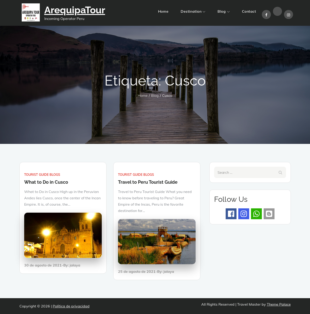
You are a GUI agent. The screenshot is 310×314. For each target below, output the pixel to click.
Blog (224, 11)
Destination (193, 11)
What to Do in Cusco (46, 182)
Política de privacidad (71, 306)
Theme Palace (279, 304)
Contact (249, 11)
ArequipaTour (74, 10)
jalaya (75, 265)
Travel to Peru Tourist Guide (147, 182)
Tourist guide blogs (42, 175)
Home (163, 11)
